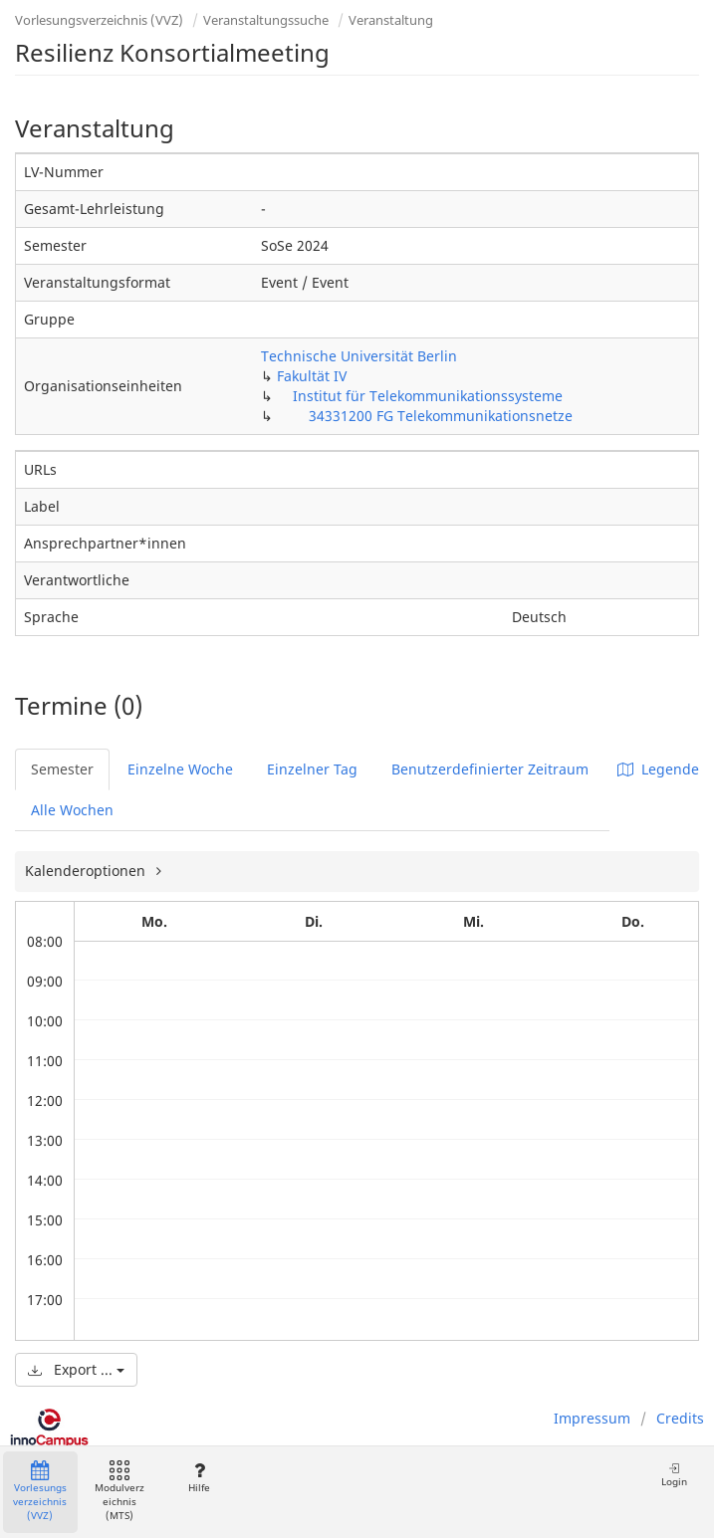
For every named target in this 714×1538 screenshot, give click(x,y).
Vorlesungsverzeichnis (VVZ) (99, 20)
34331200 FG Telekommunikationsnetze (441, 415)
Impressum (592, 1418)
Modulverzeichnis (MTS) (119, 1491)
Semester (62, 769)
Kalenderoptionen (87, 870)
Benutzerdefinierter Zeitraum (490, 769)
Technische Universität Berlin (359, 355)
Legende (658, 769)
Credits (680, 1418)
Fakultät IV (312, 375)
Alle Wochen (72, 809)
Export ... (76, 1369)
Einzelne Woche (180, 769)
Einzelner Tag (312, 769)
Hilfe (198, 1477)
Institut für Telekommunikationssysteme (428, 395)
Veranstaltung (391, 20)
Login (674, 1474)
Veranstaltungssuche (266, 20)
